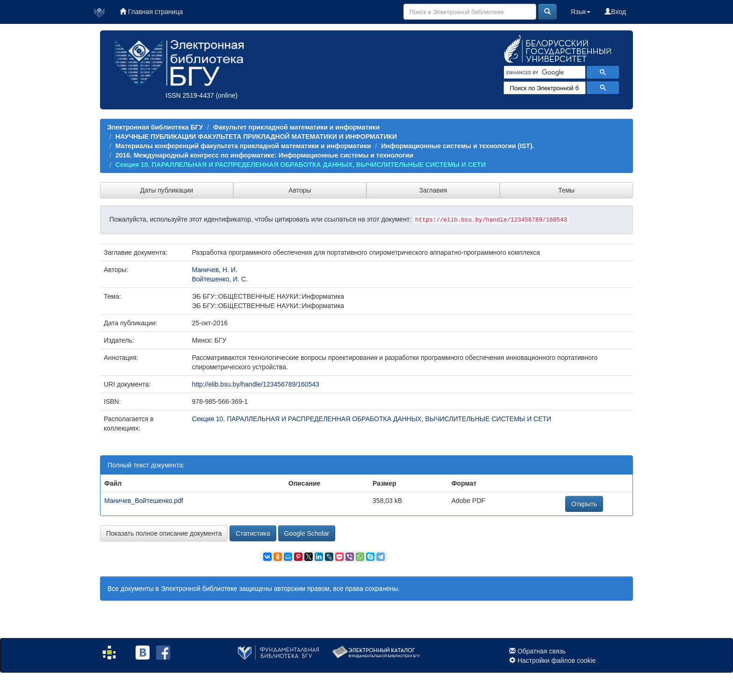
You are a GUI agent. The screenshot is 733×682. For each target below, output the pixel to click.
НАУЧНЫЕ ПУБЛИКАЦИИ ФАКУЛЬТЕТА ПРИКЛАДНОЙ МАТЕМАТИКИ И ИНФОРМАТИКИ (256, 136)
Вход (615, 11)
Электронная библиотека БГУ (155, 127)
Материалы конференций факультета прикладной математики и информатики (243, 146)
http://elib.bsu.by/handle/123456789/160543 (255, 384)
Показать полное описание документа (164, 533)
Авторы (299, 190)
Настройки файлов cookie (556, 660)
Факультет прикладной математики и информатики (296, 127)
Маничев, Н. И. (214, 269)
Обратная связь (541, 651)
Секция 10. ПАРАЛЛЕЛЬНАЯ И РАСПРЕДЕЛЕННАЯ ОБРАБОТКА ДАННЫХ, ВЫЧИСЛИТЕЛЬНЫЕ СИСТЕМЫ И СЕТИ (300, 164)
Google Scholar (307, 533)
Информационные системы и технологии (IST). (457, 146)
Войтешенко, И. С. (219, 279)
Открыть (584, 504)
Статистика (253, 533)
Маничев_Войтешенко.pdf (143, 500)
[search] (543, 72)
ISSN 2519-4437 (189, 95)
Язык (581, 11)
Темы (566, 190)
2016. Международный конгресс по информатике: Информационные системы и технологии (264, 155)
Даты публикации (166, 190)
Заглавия (433, 190)
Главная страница (151, 11)
